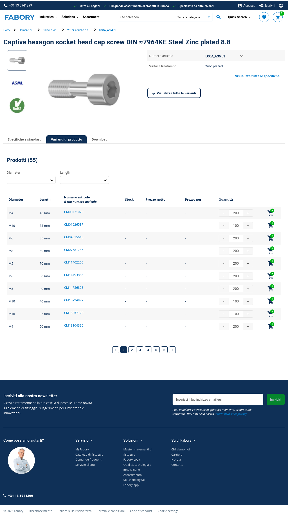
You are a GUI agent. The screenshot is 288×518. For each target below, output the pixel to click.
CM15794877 (73, 299)
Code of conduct (141, 510)
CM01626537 (73, 224)
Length (65, 171)
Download (99, 138)
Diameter (13, 171)
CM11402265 (73, 261)
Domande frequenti (88, 459)
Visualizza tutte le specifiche (259, 75)
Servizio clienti (85, 464)
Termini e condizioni (110, 510)
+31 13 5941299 (18, 4)
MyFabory (82, 449)
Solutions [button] (68, 16)
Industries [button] (46, 16)
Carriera (176, 454)
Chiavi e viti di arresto (55, 29)
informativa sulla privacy (231, 413)
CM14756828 (73, 287)
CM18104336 (73, 325)
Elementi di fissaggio (31, 29)
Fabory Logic (131, 459)
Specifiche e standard (24, 138)
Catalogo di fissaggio (89, 454)
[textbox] (146, 16)
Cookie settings (168, 510)
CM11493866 (73, 274)
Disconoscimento (40, 510)
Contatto (177, 464)
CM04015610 (73, 236)
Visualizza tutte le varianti (174, 93)
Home (7, 29)
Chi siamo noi (180, 449)
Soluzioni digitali (134, 479)
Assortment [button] (91, 16)
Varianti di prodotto (66, 138)
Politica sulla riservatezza (75, 510)
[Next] (172, 349)
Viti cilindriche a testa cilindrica (85, 29)
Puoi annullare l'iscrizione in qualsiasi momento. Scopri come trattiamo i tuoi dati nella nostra (212, 411)
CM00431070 (73, 211)
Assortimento (132, 474)
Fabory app (131, 484)
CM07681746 (73, 249)
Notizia (176, 459)
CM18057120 (73, 312)
